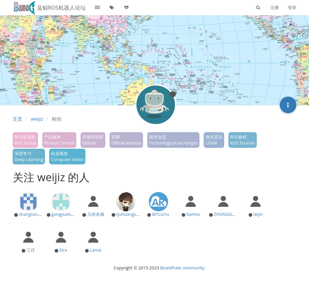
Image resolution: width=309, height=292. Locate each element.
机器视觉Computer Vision (67, 156)
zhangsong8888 (34, 214)
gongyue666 (63, 214)
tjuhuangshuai (130, 214)
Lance (95, 250)
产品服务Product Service (59, 140)
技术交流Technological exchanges (173, 140)
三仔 (31, 250)
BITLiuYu (160, 214)
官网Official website (126, 140)
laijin (258, 214)
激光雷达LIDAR (213, 140)
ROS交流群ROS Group (25, 140)
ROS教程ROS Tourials (242, 140)
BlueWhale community (182, 268)
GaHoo (193, 214)
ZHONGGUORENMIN (234, 214)
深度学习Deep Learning (28, 156)
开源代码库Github (93, 140)
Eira (63, 250)
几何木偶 (95, 214)
